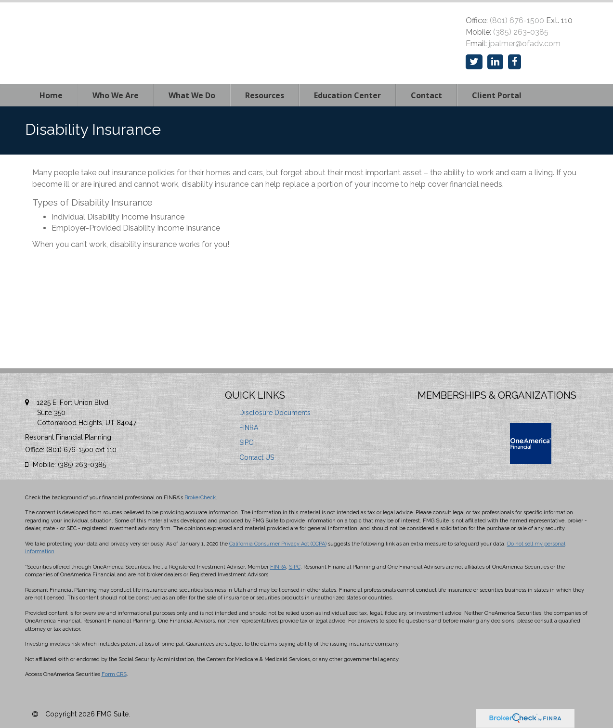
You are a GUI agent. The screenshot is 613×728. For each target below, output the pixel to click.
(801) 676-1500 (517, 20)
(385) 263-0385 (520, 32)
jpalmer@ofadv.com (525, 43)
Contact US (256, 457)
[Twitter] (474, 61)
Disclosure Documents (275, 412)
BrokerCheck (200, 497)
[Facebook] (514, 61)
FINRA (248, 427)
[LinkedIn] (495, 61)
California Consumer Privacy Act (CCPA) (277, 544)
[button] (115, 95)
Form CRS (114, 674)
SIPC (246, 442)
